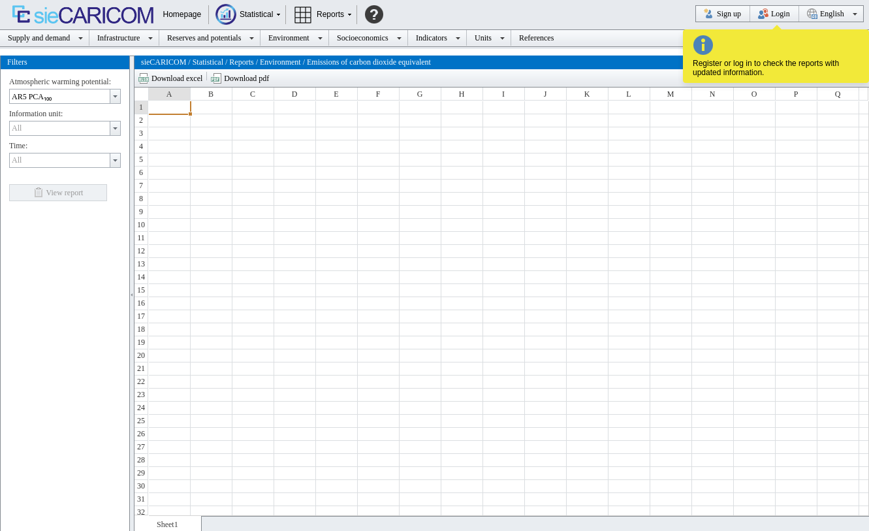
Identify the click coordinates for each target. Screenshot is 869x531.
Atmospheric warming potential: (60, 79)
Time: (18, 143)
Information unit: (36, 111)
